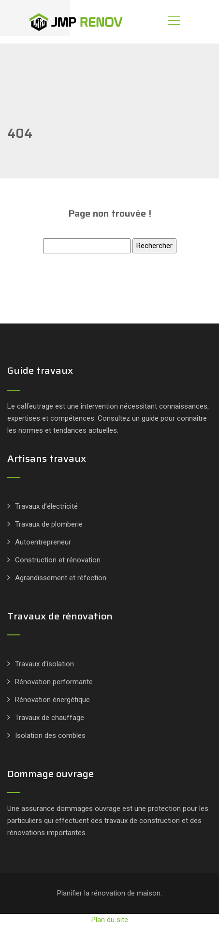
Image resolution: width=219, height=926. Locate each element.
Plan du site (109, 919)
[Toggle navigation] (173, 21)
